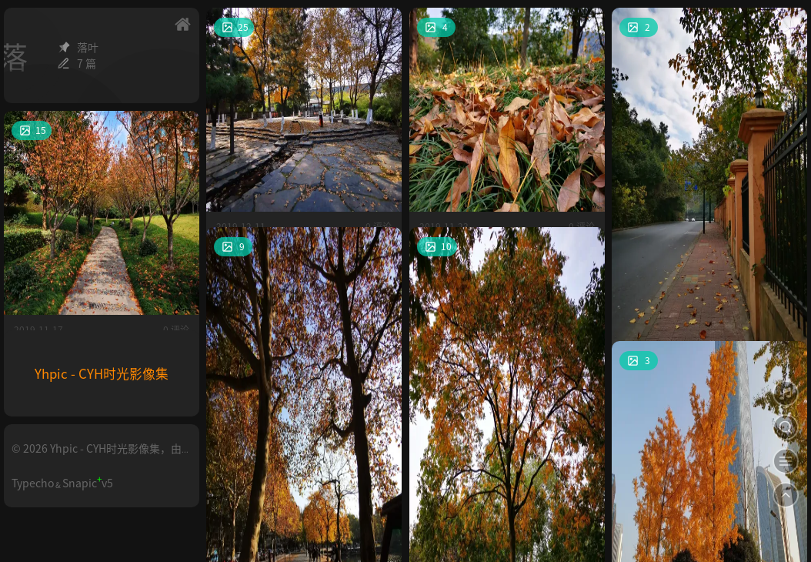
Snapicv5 (87, 482)
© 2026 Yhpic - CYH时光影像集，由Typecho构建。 (97, 454)
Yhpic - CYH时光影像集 (102, 373)
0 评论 (378, 168)
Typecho (33, 482)
